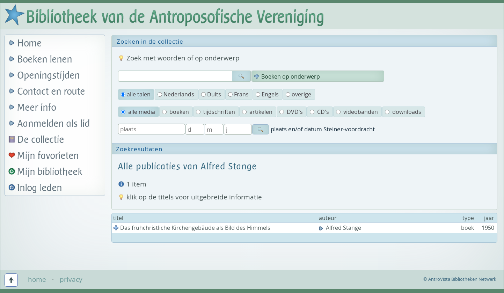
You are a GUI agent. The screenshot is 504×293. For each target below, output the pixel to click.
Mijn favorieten (48, 156)
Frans (238, 94)
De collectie (40, 140)
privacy (71, 279)
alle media (138, 112)
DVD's (291, 112)
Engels (267, 94)
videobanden (357, 112)
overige (298, 94)
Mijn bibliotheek (49, 172)
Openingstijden (48, 76)
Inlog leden (39, 188)
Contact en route (51, 92)
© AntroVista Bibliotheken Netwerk (459, 279)
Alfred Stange (341, 228)
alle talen (136, 94)
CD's (319, 112)
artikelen (257, 112)
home (37, 279)
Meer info (36, 108)
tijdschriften (215, 112)
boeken (175, 112)
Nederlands (176, 94)
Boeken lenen (44, 59)
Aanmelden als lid (53, 124)
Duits (211, 94)
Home (29, 43)
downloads (403, 112)
